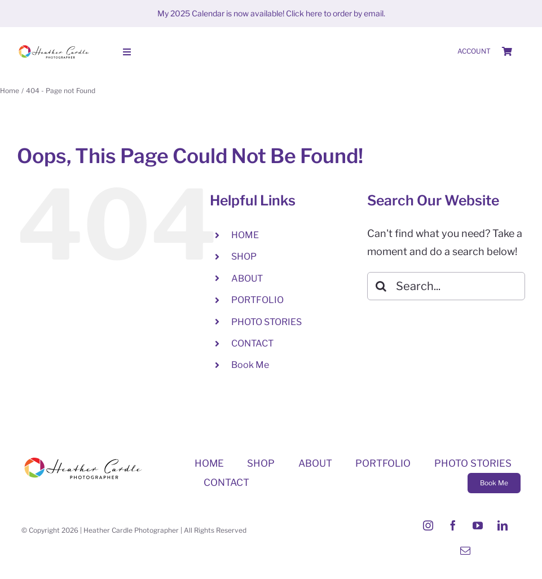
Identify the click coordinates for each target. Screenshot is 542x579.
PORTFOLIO (257, 300)
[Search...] (446, 286)
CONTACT (252, 343)
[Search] (381, 286)
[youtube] (477, 525)
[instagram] (428, 525)
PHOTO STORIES (266, 322)
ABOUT (247, 278)
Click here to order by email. (335, 13)
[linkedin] (502, 525)
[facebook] (452, 525)
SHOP (244, 256)
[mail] (465, 550)
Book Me (250, 364)
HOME (245, 235)
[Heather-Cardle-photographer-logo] (54, 46)
